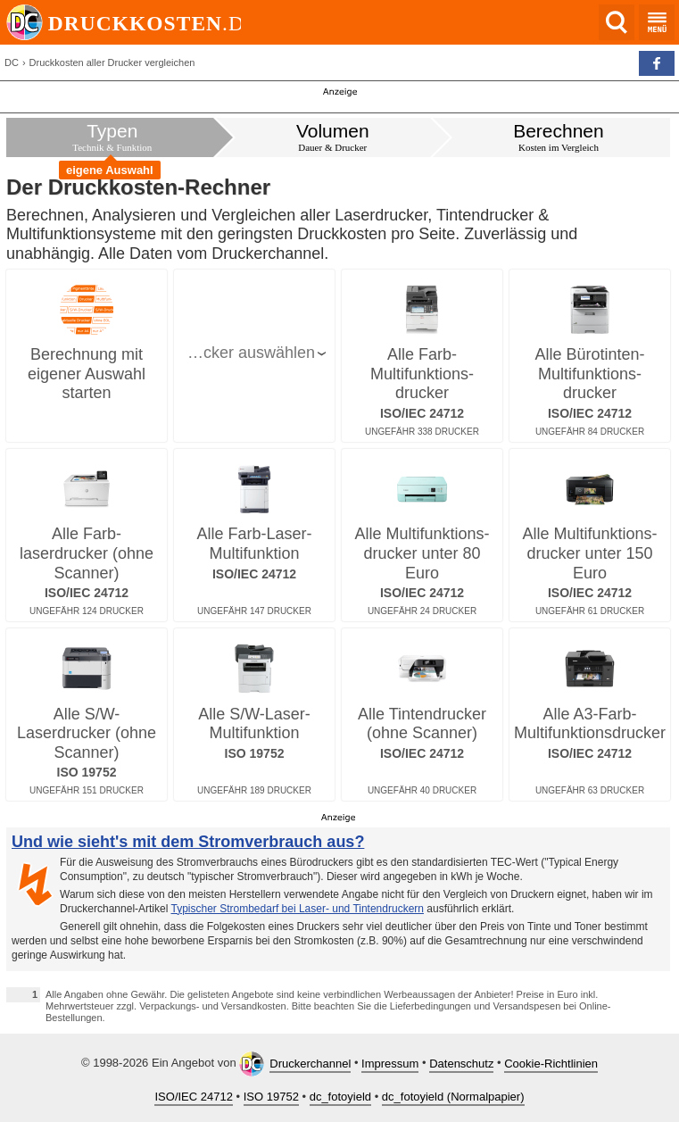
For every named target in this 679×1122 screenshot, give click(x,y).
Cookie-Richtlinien (551, 1063)
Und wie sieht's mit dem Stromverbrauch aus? (188, 842)
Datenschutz (461, 1063)
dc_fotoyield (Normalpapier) (453, 1096)
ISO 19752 (271, 1096)
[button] (657, 63)
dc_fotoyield (340, 1096)
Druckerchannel (310, 1063)
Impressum (389, 1063)
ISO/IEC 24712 (193, 1096)
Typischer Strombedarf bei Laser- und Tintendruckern (297, 908)
